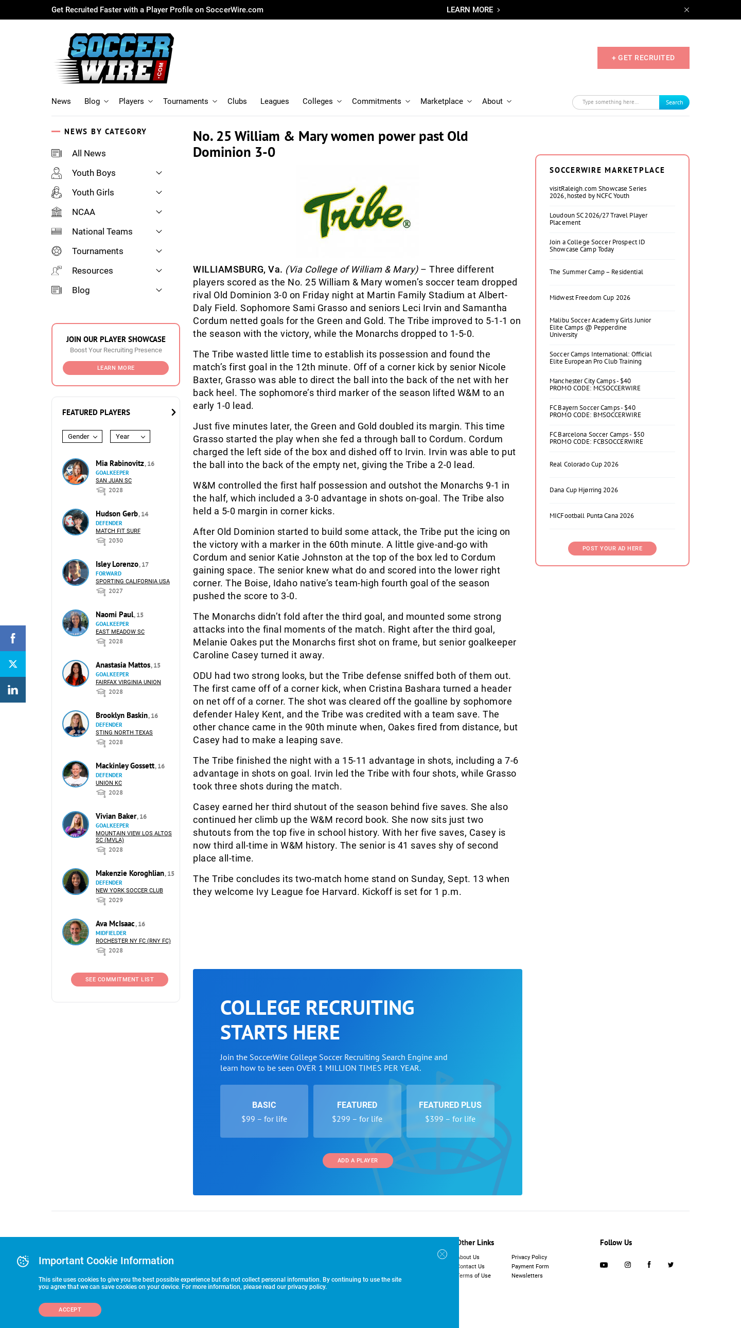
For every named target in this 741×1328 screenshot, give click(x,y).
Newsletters (527, 1275)
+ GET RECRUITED (643, 57)
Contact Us (470, 1266)
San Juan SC (114, 480)
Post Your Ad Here (613, 548)
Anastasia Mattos (124, 665)
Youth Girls (82, 192)
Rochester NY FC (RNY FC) (133, 941)
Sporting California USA (133, 581)
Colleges (318, 101)
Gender (78, 436)
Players (131, 101)
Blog (92, 101)
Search (674, 102)
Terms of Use (473, 1275)
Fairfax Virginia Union (128, 682)
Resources (82, 270)
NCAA (73, 212)
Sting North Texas (124, 732)
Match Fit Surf (118, 531)
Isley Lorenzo (118, 564)
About (492, 101)
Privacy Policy (529, 1257)
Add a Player (358, 1160)
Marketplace (441, 101)
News (61, 101)
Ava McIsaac (116, 923)
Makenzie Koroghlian (131, 873)
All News (78, 153)
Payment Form (530, 1266)
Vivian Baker (117, 816)
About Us (468, 1257)
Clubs (237, 101)
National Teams (92, 231)
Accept (70, 1309)
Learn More (116, 368)
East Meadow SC (120, 632)
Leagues (274, 101)
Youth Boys (83, 173)
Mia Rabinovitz (121, 463)
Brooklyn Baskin (123, 715)
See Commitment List (119, 979)
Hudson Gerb (118, 513)
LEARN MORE (470, 9)
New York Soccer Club (129, 890)
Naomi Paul (115, 614)
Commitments (376, 101)
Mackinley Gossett (126, 765)
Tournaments (185, 101)
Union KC (109, 783)
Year (122, 436)
